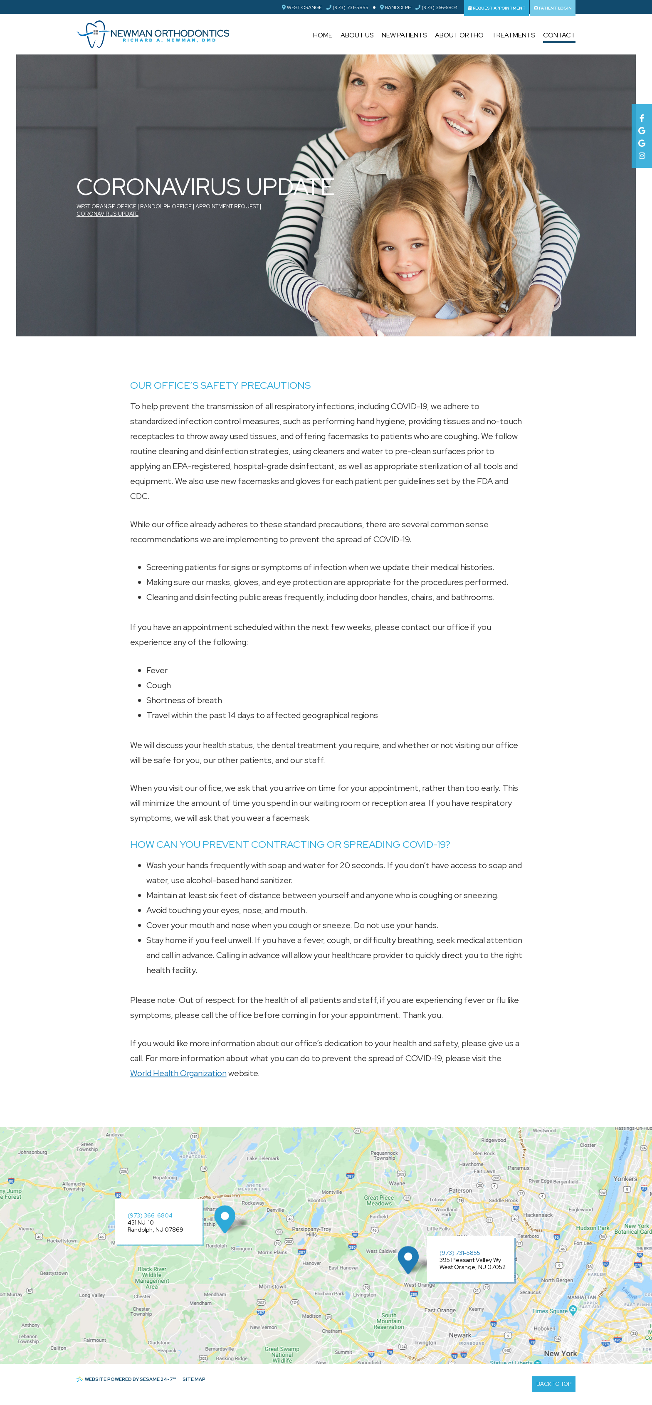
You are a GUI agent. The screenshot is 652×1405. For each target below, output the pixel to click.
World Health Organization (178, 1073)
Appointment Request (227, 206)
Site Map (194, 1379)
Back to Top (553, 1384)
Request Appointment (497, 8)
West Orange (302, 7)
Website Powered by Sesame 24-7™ (126, 1379)
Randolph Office (166, 206)
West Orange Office (106, 206)
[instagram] (642, 153)
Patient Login (553, 8)
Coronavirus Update (107, 213)
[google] (642, 128)
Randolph (396, 7)
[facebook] (642, 116)
